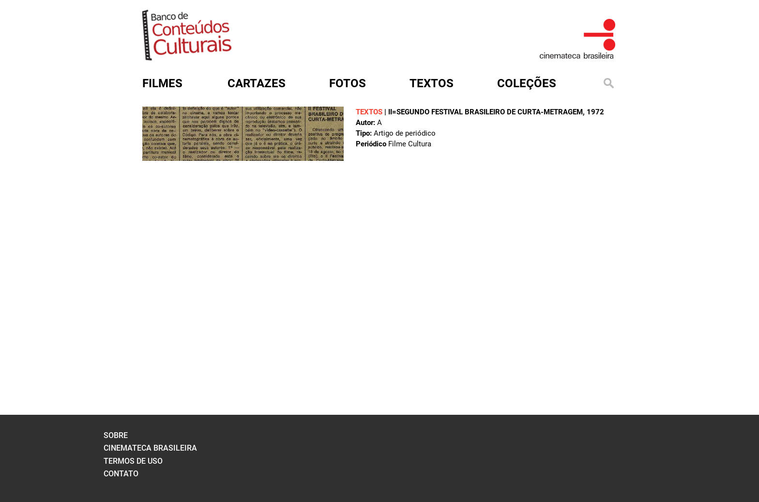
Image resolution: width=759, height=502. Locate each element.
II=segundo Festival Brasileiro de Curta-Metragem (485, 112)
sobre (116, 435)
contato (121, 473)
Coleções (526, 83)
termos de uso (133, 461)
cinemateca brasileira (150, 448)
